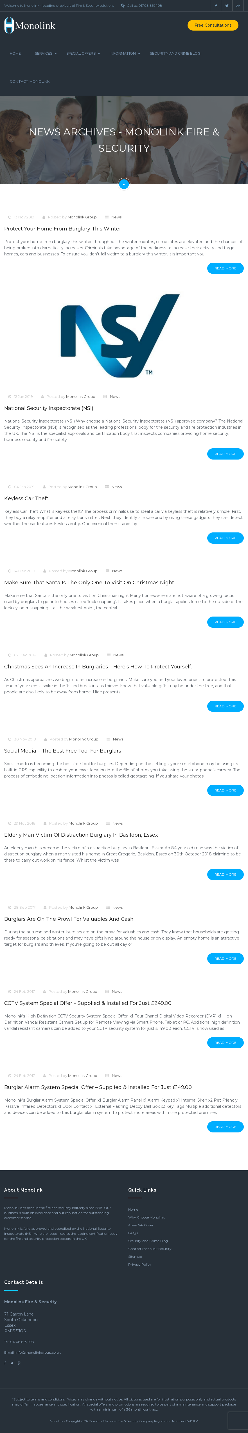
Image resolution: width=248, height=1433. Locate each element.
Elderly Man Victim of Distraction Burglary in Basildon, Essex (81, 835)
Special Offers (81, 53)
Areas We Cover (141, 1225)
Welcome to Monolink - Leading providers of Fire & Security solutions (59, 5)
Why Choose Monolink (146, 1217)
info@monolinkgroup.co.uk (38, 1352)
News (116, 217)
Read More (225, 268)
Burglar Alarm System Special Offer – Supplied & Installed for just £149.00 (98, 1087)
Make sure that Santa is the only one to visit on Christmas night (89, 583)
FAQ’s (133, 1233)
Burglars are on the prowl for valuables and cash (69, 919)
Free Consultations (213, 25)
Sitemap (135, 1256)
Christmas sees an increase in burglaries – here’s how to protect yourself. (98, 667)
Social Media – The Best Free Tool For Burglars (62, 751)
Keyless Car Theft (26, 498)
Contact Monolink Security (150, 1249)
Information (123, 53)
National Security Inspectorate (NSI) (48, 408)
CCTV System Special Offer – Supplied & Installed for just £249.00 (88, 1003)
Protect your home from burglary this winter (62, 229)
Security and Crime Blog (175, 53)
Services (43, 53)
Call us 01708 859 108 (141, 5)
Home (15, 53)
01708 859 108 (22, 1342)
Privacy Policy (139, 1264)
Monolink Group (82, 217)
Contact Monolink (29, 81)
